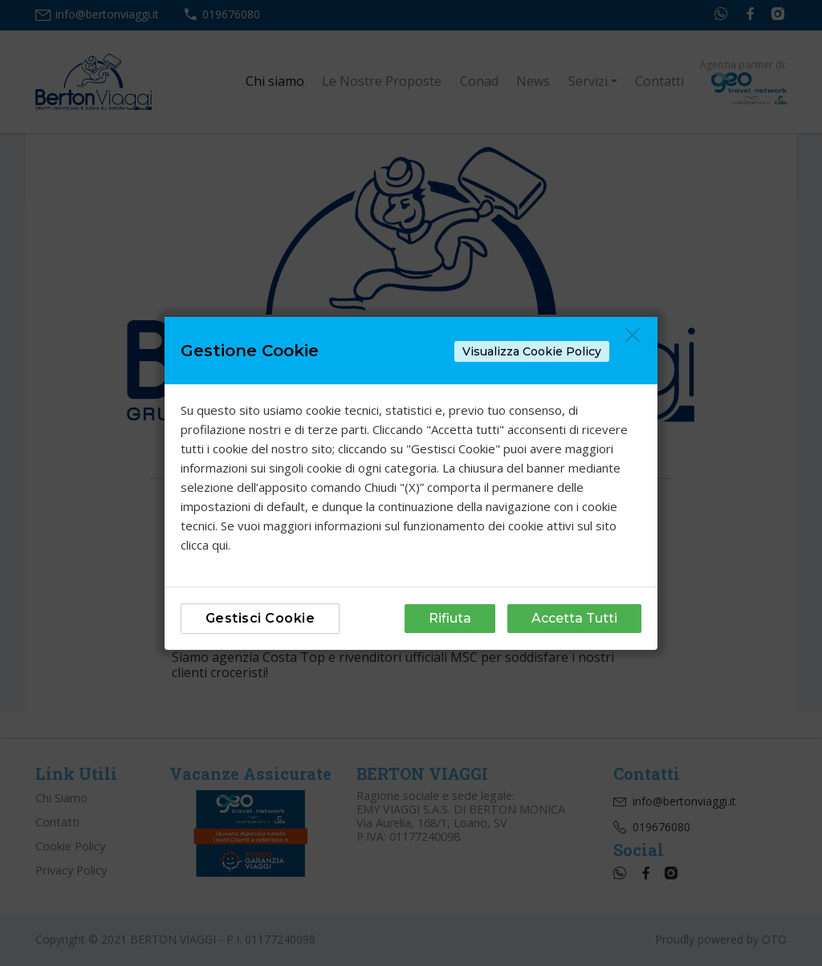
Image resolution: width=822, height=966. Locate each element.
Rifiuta (450, 618)
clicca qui (204, 545)
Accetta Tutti (574, 618)
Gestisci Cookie (260, 618)
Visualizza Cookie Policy (531, 351)
